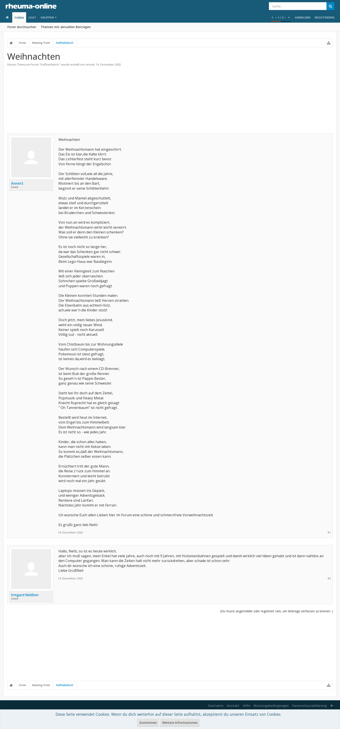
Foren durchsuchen (21, 27)
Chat (32, 17)
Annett (90, 64)
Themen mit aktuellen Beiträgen (66, 27)
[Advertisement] (170, 99)
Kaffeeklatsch (50, 64)
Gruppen (47, 17)
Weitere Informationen (180, 723)
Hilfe (246, 706)
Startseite (215, 706)
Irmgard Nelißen (25, 595)
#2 (329, 578)
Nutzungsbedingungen (271, 706)
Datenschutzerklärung (309, 706)
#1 (329, 532)
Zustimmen (148, 723)
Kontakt (233, 706)
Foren (19, 18)
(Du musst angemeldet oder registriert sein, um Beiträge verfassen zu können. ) (276, 611)
